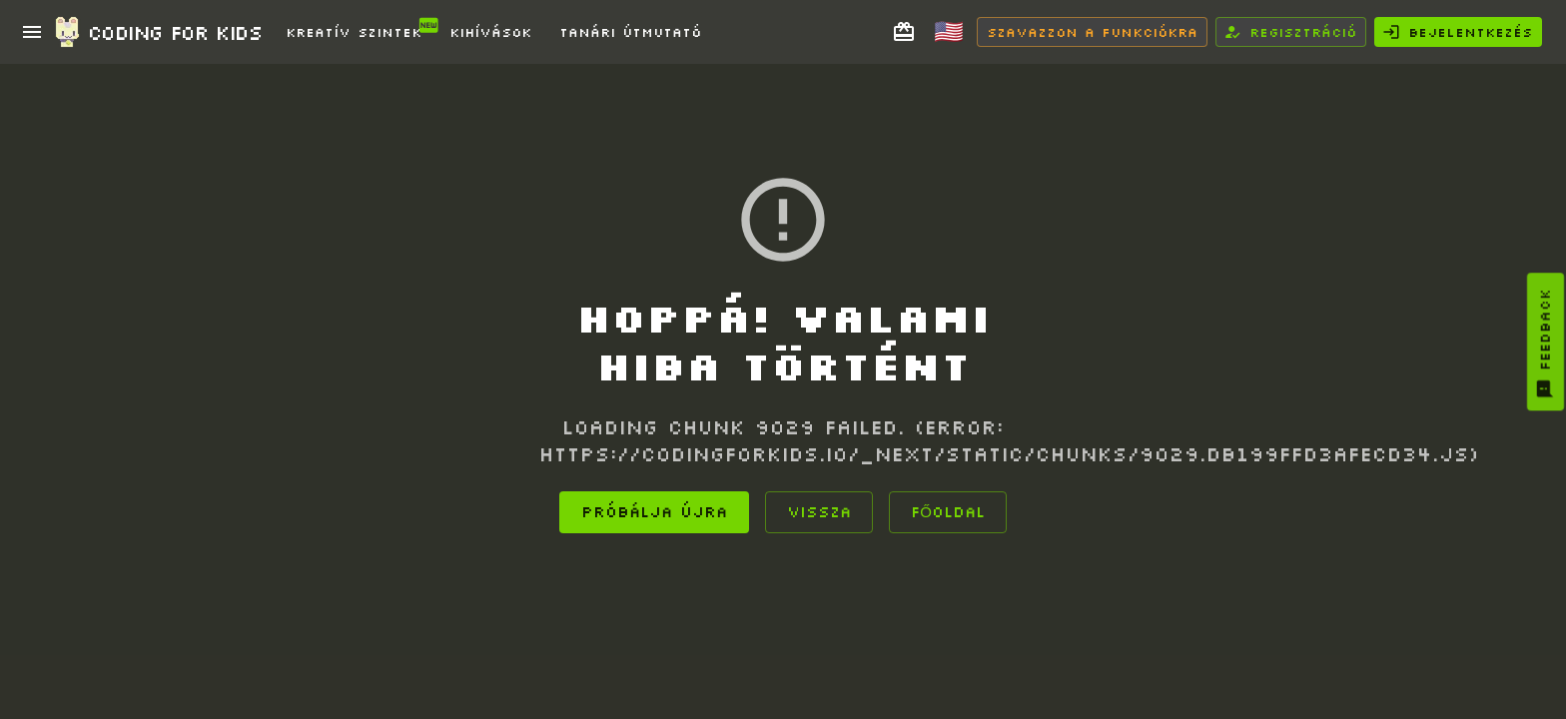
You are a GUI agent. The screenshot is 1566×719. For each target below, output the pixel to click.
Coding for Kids (157, 32)
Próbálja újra (654, 511)
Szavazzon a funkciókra (1092, 32)
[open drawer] (32, 32)
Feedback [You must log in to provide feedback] (1545, 343)
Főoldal (948, 511)
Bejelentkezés (1457, 32)
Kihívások (490, 32)
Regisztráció (1289, 32)
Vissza (819, 511)
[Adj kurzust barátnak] (904, 32)
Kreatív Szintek (357, 27)
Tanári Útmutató (630, 32)
